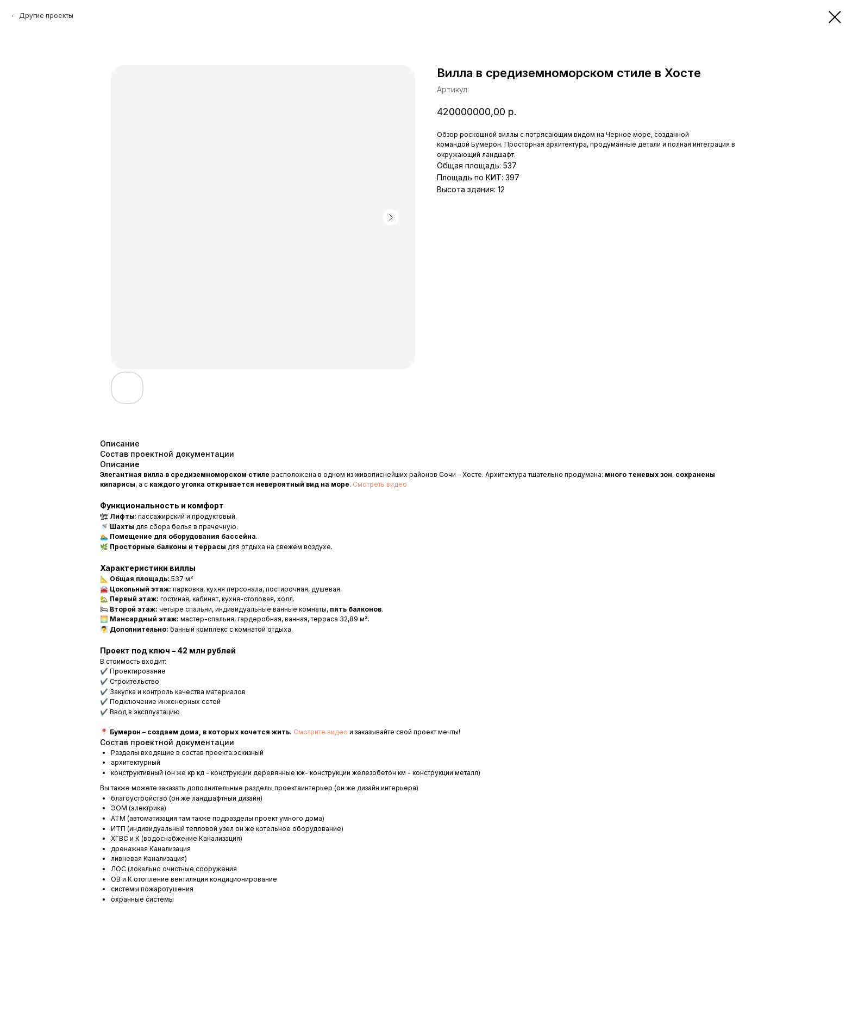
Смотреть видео (380, 484)
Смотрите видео (320, 732)
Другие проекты (46, 15)
